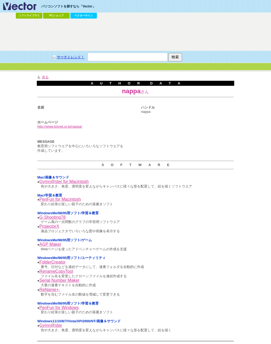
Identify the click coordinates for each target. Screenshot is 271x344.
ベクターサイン (83, 15)
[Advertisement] (135, 35)
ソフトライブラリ (29, 15)
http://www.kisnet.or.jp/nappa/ (59, 126)
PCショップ (56, 15)
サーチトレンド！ (70, 57)
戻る (45, 77)
